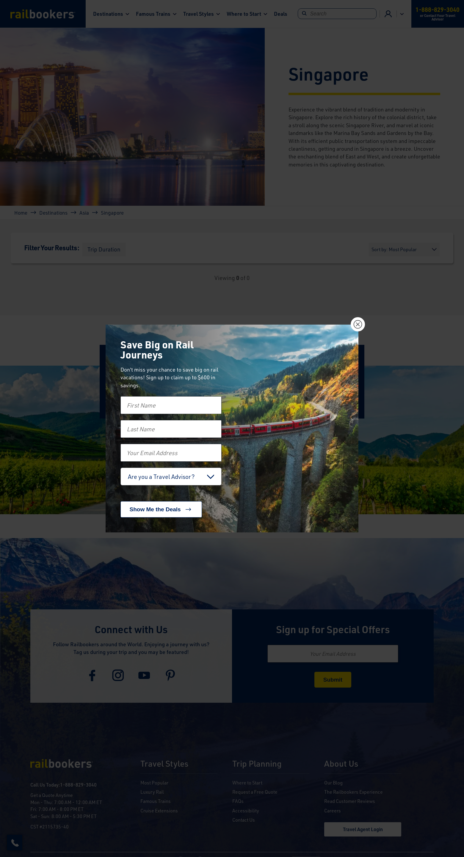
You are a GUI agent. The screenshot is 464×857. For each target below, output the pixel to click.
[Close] (358, 324)
